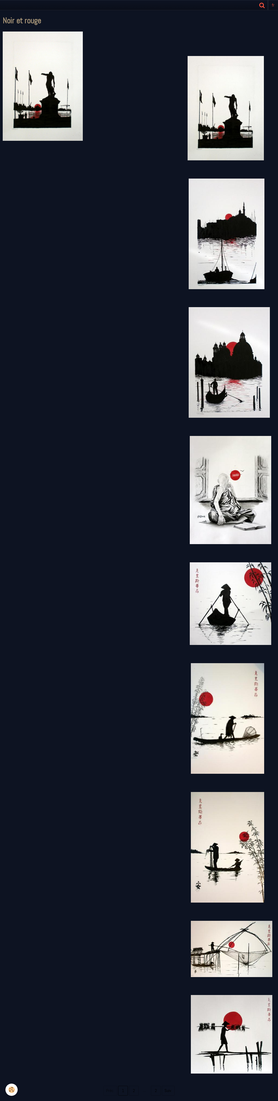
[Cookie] (11, 1090)
